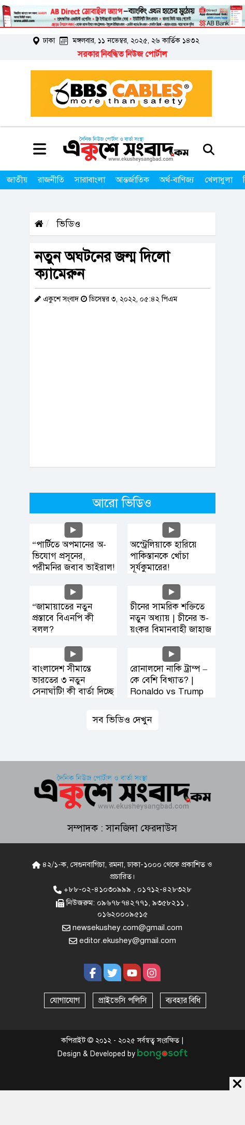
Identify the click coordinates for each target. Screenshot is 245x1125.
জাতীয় (17, 180)
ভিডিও (67, 224)
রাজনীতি (51, 180)
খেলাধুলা (219, 180)
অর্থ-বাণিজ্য (177, 180)
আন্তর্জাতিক (132, 180)
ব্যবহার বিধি (183, 1000)
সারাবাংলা (90, 180)
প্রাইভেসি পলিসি (122, 1000)
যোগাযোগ (65, 1000)
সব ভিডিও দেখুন (122, 719)
